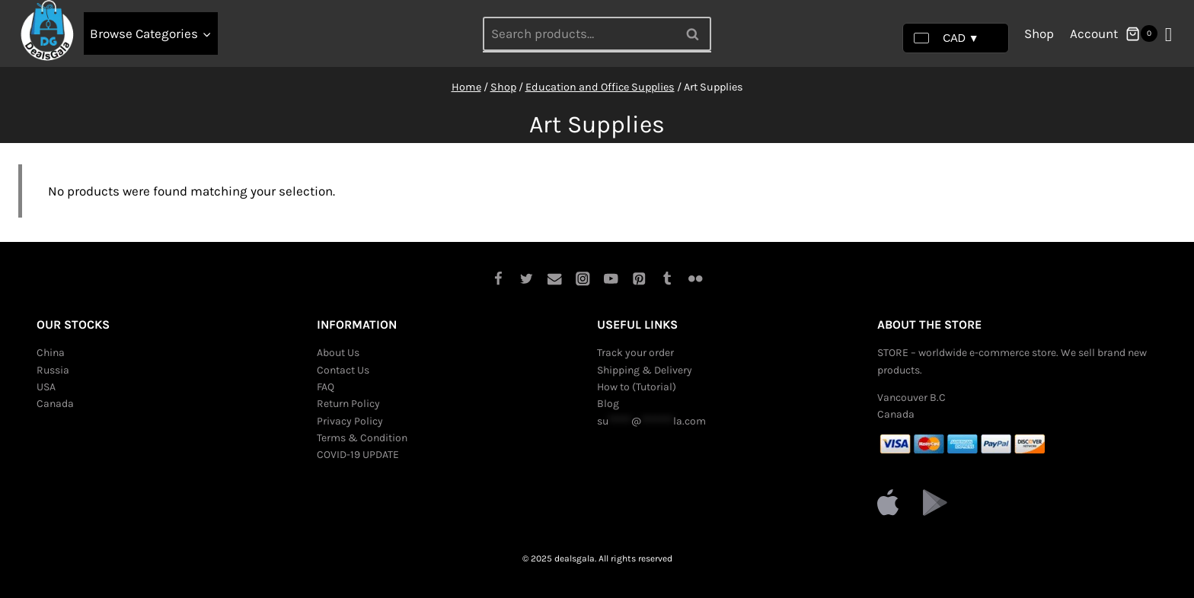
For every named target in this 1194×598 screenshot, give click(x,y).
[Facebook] (498, 279)
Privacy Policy (350, 421)
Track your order (635, 352)
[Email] (555, 279)
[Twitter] (526, 279)
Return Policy (348, 403)
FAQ (325, 386)
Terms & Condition (362, 437)
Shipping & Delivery (644, 370)
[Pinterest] (639, 279)
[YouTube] (611, 279)
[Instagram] (583, 279)
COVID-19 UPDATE (358, 454)
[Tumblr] (667, 279)
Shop (1039, 33)
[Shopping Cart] (1141, 33)
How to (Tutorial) (636, 386)
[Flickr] (696, 279)
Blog (608, 403)
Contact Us (343, 370)
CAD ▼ (946, 38)
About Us (338, 352)
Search (696, 33)
